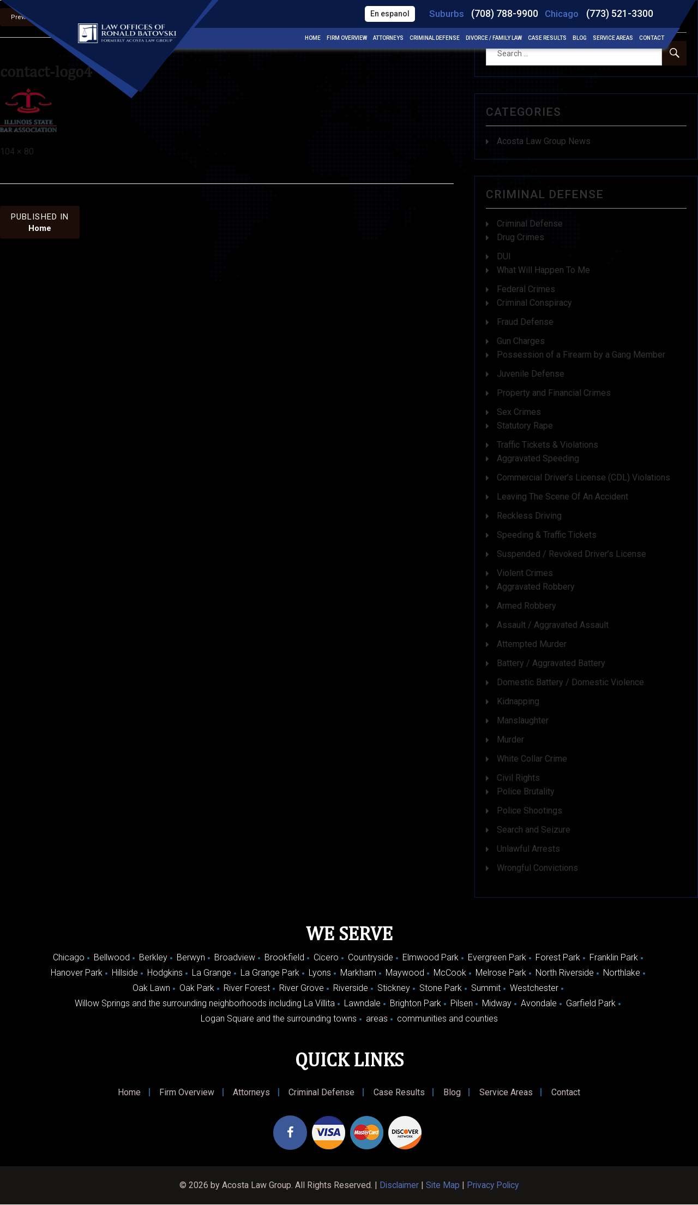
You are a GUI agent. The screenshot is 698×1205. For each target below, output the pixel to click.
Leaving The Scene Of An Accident (562, 496)
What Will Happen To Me (543, 270)
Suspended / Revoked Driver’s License (571, 554)
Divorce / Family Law (494, 38)
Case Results (547, 38)
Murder (510, 739)
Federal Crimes (526, 289)
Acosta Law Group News (544, 141)
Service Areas (613, 38)
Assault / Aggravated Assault (553, 625)
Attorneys (388, 38)
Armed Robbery (526, 606)
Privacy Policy (494, 1185)
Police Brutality (526, 791)
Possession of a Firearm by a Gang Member (581, 354)
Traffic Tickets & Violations (547, 445)
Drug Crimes (520, 237)
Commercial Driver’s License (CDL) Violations (583, 477)
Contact (651, 38)
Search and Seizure (533, 829)
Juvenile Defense (530, 374)
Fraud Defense (525, 322)
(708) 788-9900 (504, 14)
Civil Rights (518, 778)
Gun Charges (521, 341)
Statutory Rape (525, 425)
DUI (504, 256)
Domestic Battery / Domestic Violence (570, 682)
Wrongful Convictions (537, 868)
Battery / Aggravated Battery (551, 663)
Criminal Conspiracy (534, 303)
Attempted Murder (532, 644)
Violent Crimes (525, 573)
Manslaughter (523, 720)
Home (313, 38)
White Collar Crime (532, 758)
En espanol (389, 14)
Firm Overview (347, 38)
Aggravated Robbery (536, 586)
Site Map (442, 1185)
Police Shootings (529, 810)
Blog (580, 38)
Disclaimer (397, 1185)
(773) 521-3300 (619, 14)
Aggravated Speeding (538, 458)
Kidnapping (518, 701)
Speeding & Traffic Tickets (547, 535)
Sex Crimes (519, 412)
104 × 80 (17, 152)
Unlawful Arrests (528, 849)
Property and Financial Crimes (554, 393)
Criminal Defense (435, 38)
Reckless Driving (529, 516)
